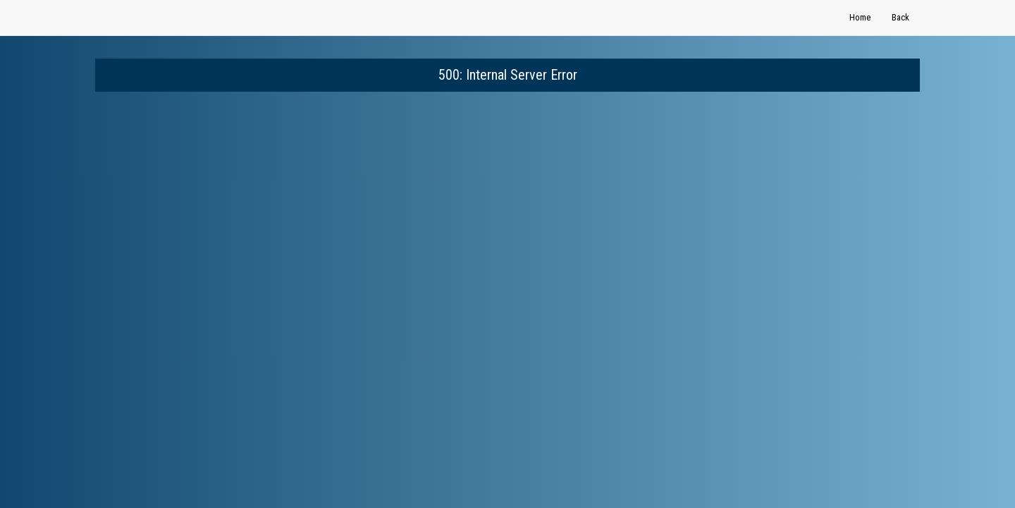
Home (860, 17)
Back (900, 17)
